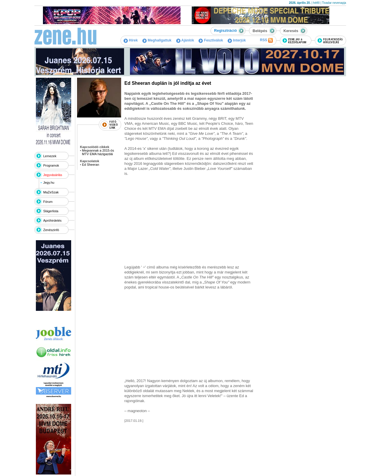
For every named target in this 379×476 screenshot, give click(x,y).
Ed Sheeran (90, 164)
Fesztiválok (210, 40)
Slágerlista (50, 211)
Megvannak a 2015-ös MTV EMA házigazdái (98, 152)
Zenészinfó (51, 230)
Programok (51, 165)
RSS (266, 40)
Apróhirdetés (52, 220)
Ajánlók (185, 40)
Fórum (48, 201)
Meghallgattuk (156, 40)
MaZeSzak (51, 192)
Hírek (130, 40)
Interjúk (237, 40)
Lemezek (49, 156)
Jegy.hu (48, 182)
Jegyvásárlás (52, 175)
